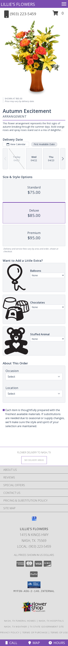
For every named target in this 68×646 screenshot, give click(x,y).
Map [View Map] (34, 642)
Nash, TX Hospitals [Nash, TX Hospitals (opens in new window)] (51, 620)
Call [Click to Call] (11, 642)
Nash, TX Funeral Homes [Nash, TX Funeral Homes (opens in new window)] (20, 620)
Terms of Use (59, 632)
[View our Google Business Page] (34, 520)
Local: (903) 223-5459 (34, 546)
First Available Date (44, 144)
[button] (58, 14)
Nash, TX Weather (15, 626)
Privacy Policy (9, 632)
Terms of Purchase (35, 632)
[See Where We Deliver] (34, 460)
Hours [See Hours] (57, 642)
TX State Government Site (47, 626)
